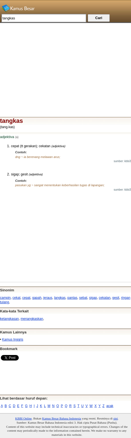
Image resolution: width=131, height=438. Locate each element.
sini (115, 418)
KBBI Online (23, 418)
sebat (83, 298)
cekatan (104, 298)
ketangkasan (9, 319)
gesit (115, 298)
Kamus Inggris (12, 339)
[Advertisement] (65, 61)
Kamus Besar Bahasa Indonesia (61, 418)
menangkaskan (32, 319)
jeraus (47, 298)
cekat (16, 298)
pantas (72, 298)
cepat (26, 298)
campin (5, 298)
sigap (93, 298)
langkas (59, 298)
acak (109, 406)
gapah (36, 298)
